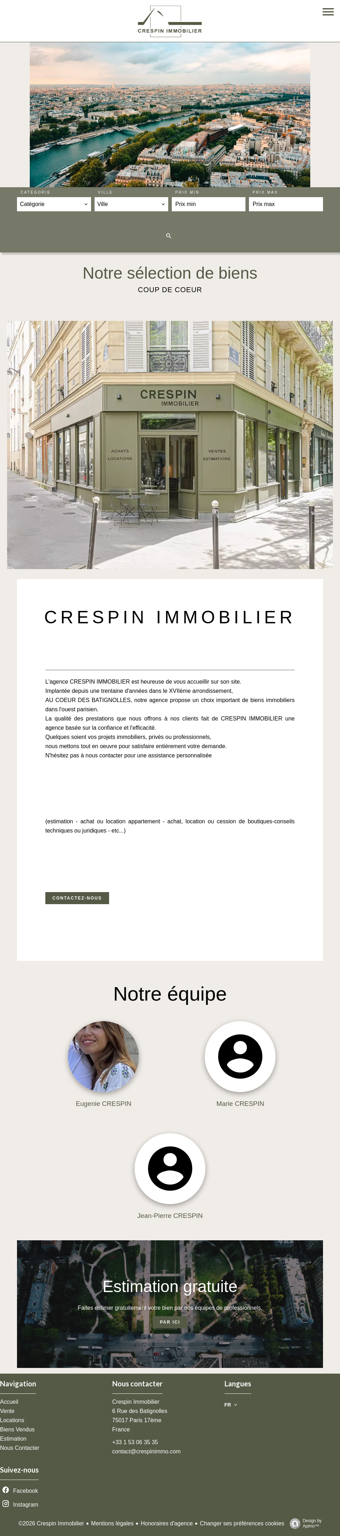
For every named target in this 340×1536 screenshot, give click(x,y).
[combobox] (54, 204)
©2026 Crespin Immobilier (51, 1523)
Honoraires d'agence (167, 1523)
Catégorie (36, 192)
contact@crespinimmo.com (146, 1451)
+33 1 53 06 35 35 (135, 1442)
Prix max (265, 192)
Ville (105, 192)
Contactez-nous (77, 898)
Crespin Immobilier (135, 1402)
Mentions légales (112, 1523)
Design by (304, 1523)
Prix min (187, 192)
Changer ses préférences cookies (242, 1523)
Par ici (170, 1322)
